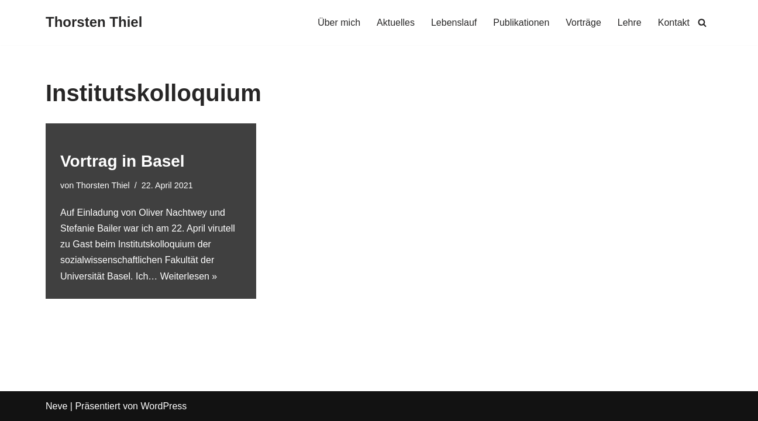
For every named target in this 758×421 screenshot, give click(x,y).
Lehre (630, 22)
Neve (56, 406)
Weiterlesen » (189, 276)
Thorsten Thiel (103, 185)
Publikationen (521, 22)
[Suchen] (702, 22)
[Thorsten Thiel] (94, 22)
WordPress (163, 406)
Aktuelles (396, 22)
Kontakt (674, 22)
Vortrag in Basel (122, 161)
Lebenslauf (454, 22)
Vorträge (583, 22)
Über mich (339, 22)
